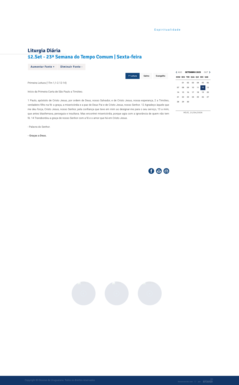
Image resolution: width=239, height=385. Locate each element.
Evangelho (160, 76)
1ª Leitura (132, 76)
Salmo (146, 76)
